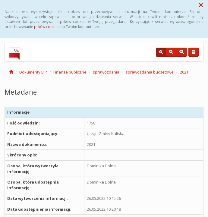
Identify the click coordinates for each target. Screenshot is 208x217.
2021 (184, 72)
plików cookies (47, 26)
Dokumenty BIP (33, 72)
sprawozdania (106, 72)
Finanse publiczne (70, 72)
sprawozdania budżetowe (150, 72)
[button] (200, 5)
